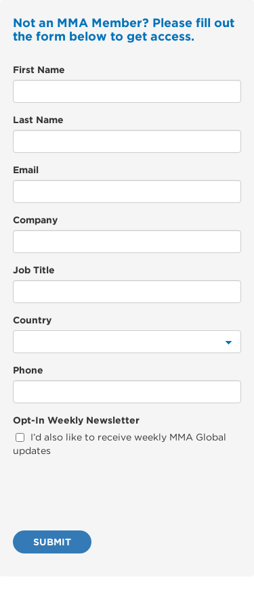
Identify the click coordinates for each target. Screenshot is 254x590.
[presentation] (116, 494)
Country (32, 320)
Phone (28, 370)
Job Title (34, 270)
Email (26, 169)
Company (35, 219)
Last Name (38, 119)
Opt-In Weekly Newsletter (76, 420)
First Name (39, 69)
